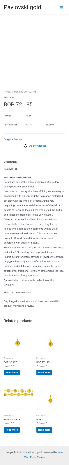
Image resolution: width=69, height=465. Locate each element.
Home (7, 91)
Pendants (17, 91)
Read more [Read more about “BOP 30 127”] (12, 372)
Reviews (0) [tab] (10, 168)
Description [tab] (10, 161)
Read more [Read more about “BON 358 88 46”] (12, 429)
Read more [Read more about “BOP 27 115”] (44, 372)
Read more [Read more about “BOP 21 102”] (44, 429)
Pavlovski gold (22, 7)
